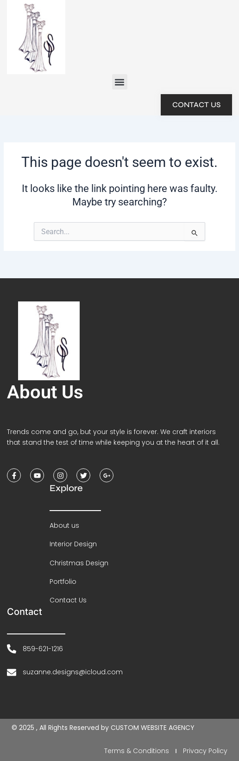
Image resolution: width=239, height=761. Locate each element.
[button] (119, 82)
